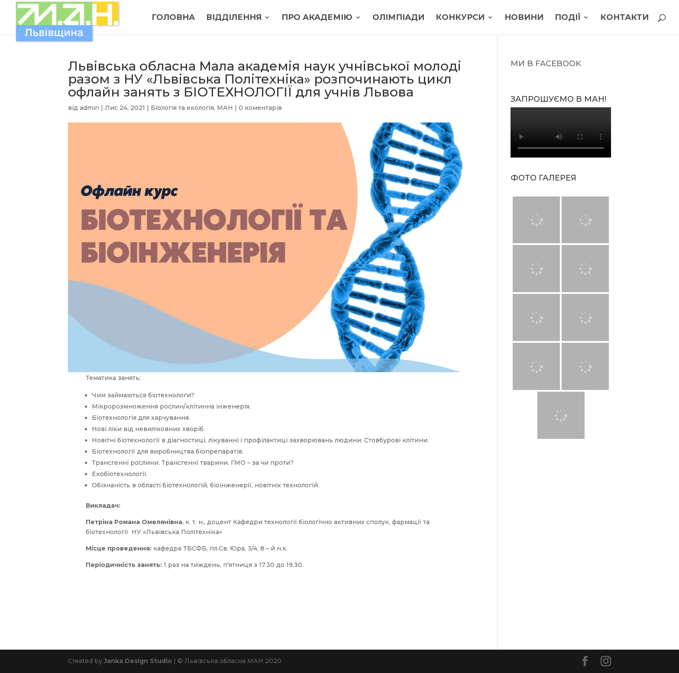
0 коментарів (260, 108)
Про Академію (316, 18)
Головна (173, 18)
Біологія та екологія (182, 108)
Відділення (234, 18)
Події (567, 18)
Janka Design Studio (138, 661)
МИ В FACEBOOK (546, 63)
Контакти (624, 18)
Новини (523, 18)
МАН (225, 108)
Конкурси (460, 18)
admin (89, 108)
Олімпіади (398, 18)
